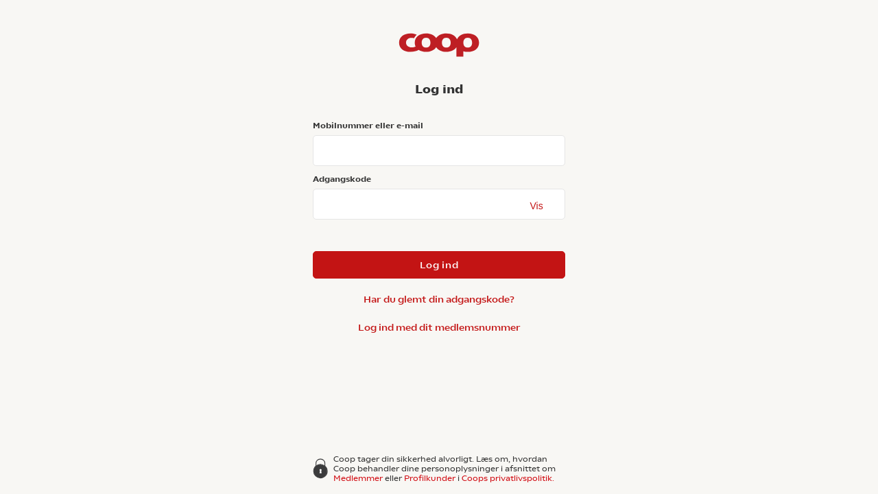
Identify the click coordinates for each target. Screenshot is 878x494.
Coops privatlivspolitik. (508, 478)
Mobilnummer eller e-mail (368, 125)
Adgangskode (342, 179)
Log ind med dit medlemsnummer (439, 327)
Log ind (439, 264)
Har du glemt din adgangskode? (439, 299)
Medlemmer (358, 478)
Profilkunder (429, 478)
